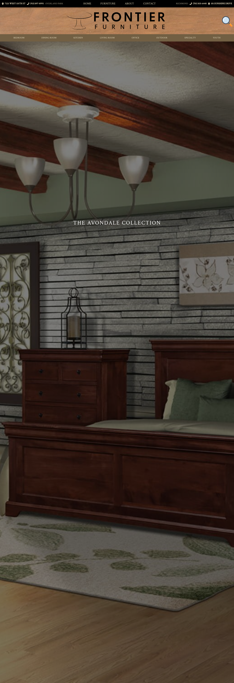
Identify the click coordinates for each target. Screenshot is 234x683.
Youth (217, 37)
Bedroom (18, 37)
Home (87, 3)
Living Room (107, 37)
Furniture (107, 3)
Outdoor (161, 37)
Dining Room (48, 37)
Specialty (190, 37)
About (129, 3)
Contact (149, 3)
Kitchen (78, 37)
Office (135, 37)
